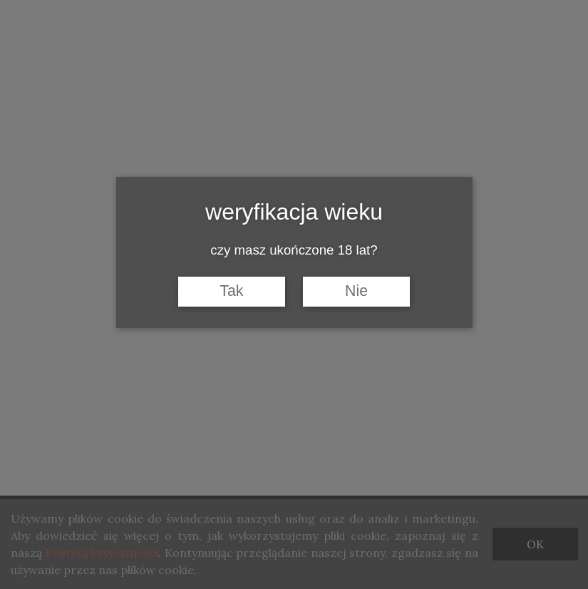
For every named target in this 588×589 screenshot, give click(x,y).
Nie (356, 290)
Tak (231, 290)
